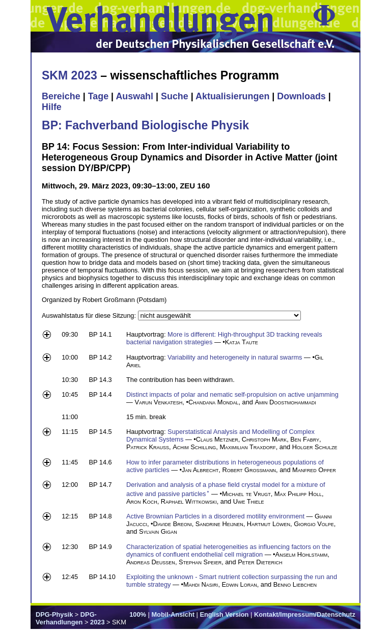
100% (137, 614)
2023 (97, 622)
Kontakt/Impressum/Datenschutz (304, 614)
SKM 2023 (69, 75)
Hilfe (52, 107)
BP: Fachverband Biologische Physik (145, 125)
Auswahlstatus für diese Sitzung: (90, 315)
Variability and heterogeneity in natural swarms (234, 357)
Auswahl (134, 96)
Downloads (301, 96)
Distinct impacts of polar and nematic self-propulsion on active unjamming (232, 394)
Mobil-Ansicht (172, 614)
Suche (174, 96)
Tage (98, 96)
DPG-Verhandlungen (66, 618)
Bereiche (61, 96)
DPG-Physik (54, 614)
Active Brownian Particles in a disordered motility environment (215, 516)
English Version (224, 614)
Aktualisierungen (232, 96)
